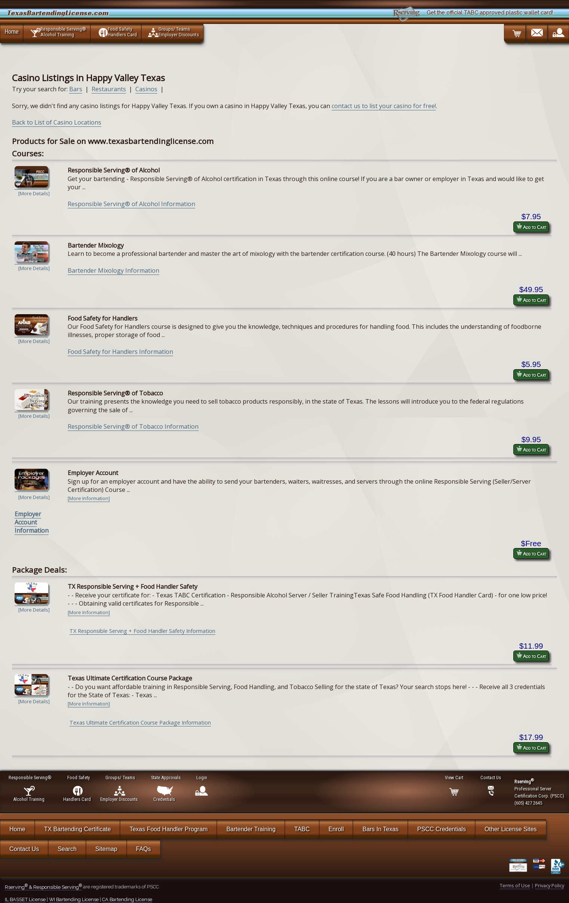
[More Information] (89, 498)
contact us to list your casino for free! (384, 106)
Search (67, 849)
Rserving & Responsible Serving (43, 887)
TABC (302, 829)
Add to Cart (531, 226)
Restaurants (109, 89)
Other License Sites (511, 829)
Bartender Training (251, 829)
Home (11, 31)
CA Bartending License (127, 899)
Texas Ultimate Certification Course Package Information (140, 722)
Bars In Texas (380, 829)
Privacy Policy (549, 885)
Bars (75, 89)
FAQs (143, 849)
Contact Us (24, 849)
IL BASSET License (25, 899)
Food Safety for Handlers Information (120, 352)
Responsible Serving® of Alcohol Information (131, 204)
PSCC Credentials (441, 829)
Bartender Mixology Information (113, 270)
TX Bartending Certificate (77, 829)
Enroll (336, 829)
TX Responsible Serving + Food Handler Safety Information (142, 630)
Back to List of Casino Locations (56, 122)
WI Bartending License (74, 899)
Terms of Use (515, 885)
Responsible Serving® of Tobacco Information (133, 426)
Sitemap (106, 849)
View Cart (454, 777)
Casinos (146, 89)
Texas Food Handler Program (168, 829)
